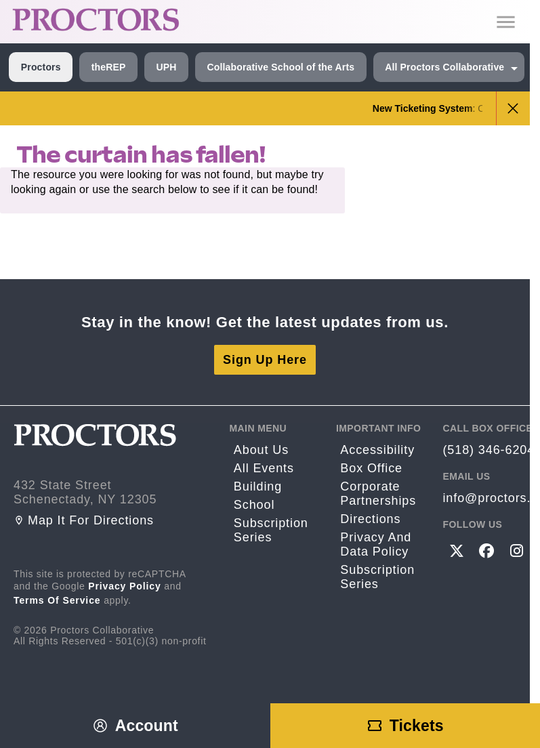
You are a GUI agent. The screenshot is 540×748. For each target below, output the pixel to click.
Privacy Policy (124, 586)
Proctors (41, 67)
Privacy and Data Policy (375, 544)
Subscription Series (271, 530)
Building (258, 486)
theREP (108, 67)
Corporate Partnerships (378, 493)
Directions (370, 519)
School (254, 505)
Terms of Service (57, 600)
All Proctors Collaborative (444, 67)
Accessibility (377, 450)
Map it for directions (84, 520)
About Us (261, 450)
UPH (166, 67)
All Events (264, 468)
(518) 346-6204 (488, 450)
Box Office (371, 468)
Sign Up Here (265, 360)
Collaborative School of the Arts (280, 67)
